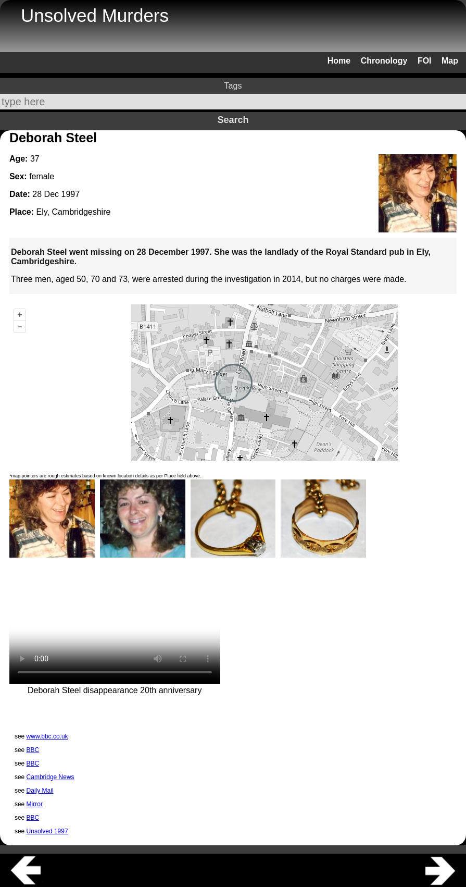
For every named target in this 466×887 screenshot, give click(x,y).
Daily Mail (40, 790)
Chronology (384, 60)
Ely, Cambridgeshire (73, 211)
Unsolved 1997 (47, 831)
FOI (425, 60)
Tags (233, 85)
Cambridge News (50, 777)
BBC (33, 750)
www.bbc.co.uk (47, 736)
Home (339, 60)
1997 (70, 194)
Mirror (35, 804)
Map (450, 60)
